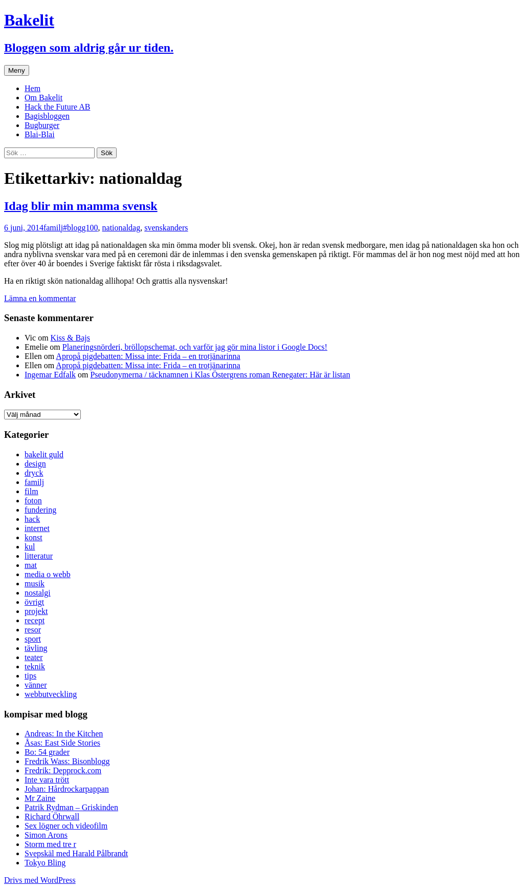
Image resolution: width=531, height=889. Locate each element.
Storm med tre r (50, 844)
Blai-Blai (40, 134)
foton (33, 500)
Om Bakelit (43, 97)
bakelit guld (44, 454)
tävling (36, 648)
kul (30, 546)
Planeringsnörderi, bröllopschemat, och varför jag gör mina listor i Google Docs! (194, 347)
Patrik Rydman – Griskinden (71, 807)
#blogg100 (80, 227)
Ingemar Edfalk (50, 374)
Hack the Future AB (57, 106)
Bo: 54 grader (47, 752)
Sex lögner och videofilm (66, 825)
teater (34, 657)
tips (30, 675)
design (35, 463)
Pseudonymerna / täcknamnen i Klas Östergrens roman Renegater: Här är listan (220, 374)
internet (37, 528)
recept (35, 620)
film (31, 491)
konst (33, 537)
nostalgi (38, 592)
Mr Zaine (40, 798)
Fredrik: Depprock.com (63, 770)
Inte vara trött (47, 779)
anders (177, 227)
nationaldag (121, 227)
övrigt (34, 602)
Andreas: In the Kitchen (64, 733)
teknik (35, 666)
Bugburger (42, 125)
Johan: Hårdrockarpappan (67, 789)
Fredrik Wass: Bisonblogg (67, 761)
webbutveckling (51, 694)
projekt (36, 611)
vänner (36, 685)
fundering (40, 509)
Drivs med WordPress (40, 880)
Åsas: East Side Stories (62, 742)
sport (33, 638)
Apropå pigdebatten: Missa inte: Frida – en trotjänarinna (148, 356)
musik (35, 583)
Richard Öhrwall (52, 816)
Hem (32, 88)
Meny (16, 70)
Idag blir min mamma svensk (81, 206)
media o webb (48, 574)
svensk (155, 227)
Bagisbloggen (47, 116)
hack (32, 519)
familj (53, 227)
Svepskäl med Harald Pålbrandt (76, 853)
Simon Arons (46, 835)
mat (31, 565)
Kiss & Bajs (70, 337)
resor (33, 629)
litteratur (39, 556)
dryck (34, 473)
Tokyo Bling (45, 862)
